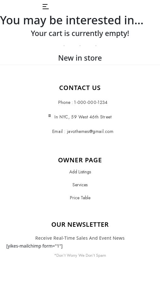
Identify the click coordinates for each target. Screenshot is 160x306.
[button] (46, 6)
